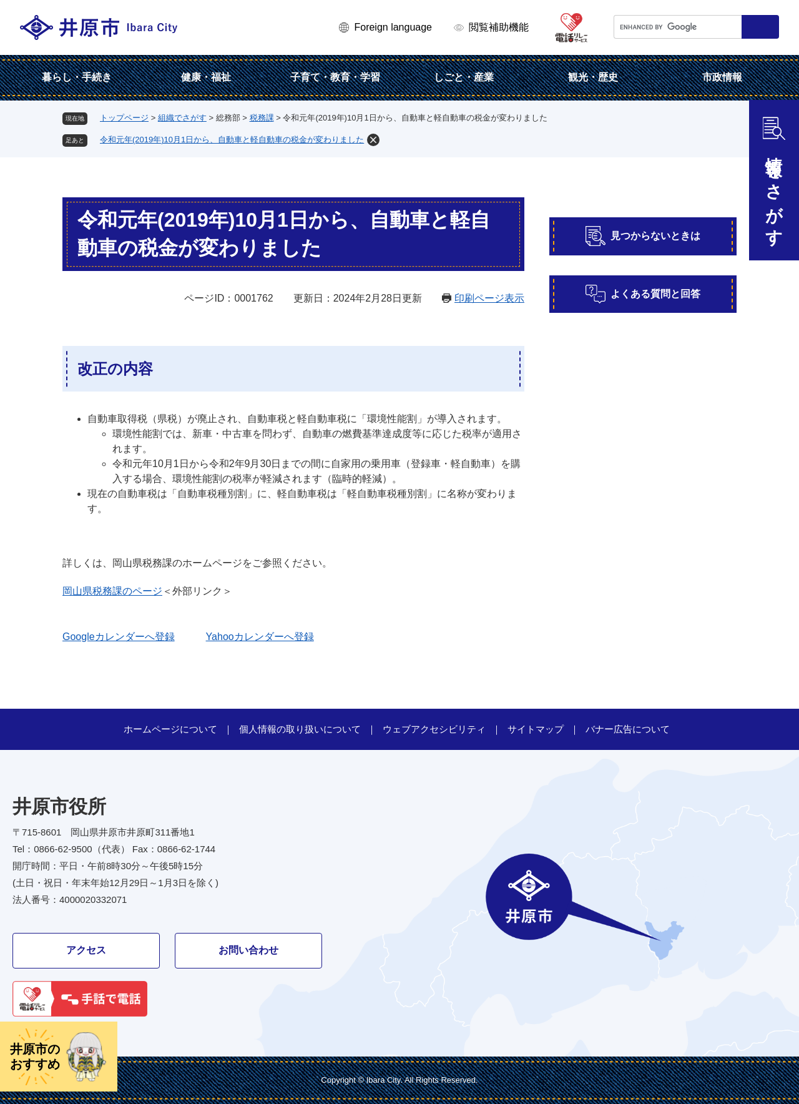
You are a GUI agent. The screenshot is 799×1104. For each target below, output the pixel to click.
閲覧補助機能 (499, 27)
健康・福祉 (206, 77)
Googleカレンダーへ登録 (118, 636)
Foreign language (393, 27)
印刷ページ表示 (489, 298)
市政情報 (722, 77)
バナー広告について (628, 729)
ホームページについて (170, 729)
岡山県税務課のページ (112, 591)
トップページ (124, 117)
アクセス (86, 950)
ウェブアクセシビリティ (434, 729)
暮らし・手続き (77, 77)
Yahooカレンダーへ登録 (260, 636)
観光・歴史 (593, 77)
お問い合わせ (248, 950)
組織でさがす (182, 117)
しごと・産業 (464, 77)
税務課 (262, 117)
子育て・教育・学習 (335, 77)
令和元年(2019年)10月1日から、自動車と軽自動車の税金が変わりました (232, 139)
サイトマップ (535, 729)
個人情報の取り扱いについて (300, 729)
